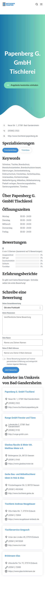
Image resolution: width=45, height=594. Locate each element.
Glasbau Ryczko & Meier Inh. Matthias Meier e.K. (18, 446)
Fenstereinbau (10, 150)
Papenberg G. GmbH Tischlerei (20, 391)
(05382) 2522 (13, 131)
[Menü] (41, 4)
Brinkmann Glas (12, 555)
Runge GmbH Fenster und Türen (20, 417)
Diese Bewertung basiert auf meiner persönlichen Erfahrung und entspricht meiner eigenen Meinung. (22, 361)
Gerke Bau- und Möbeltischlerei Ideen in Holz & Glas (20, 476)
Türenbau (25, 150)
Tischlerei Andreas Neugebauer (20, 504)
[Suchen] (37, 4)
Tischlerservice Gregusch (17, 529)
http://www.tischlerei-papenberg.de (23, 136)
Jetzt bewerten (11, 370)
